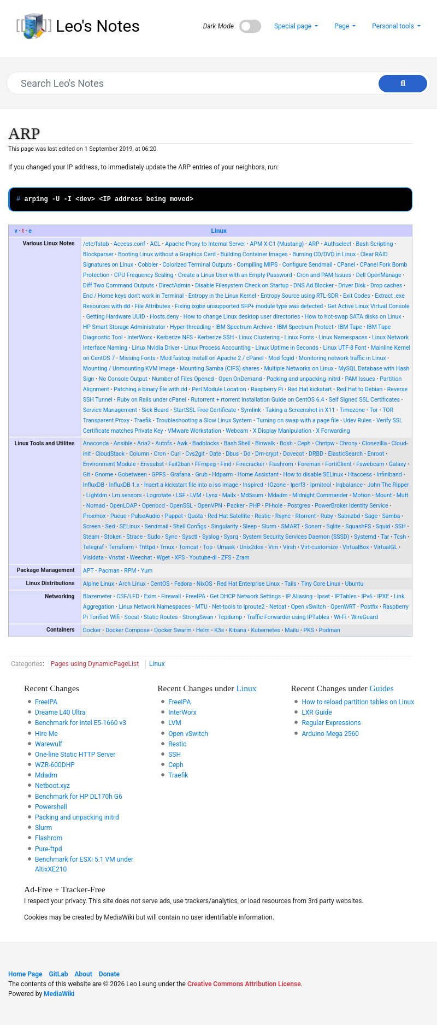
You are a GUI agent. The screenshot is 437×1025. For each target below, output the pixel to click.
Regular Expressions (331, 723)
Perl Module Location (219, 389)
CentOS (159, 583)
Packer (235, 505)
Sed (110, 526)
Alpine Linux (98, 583)
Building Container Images (253, 254)
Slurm (269, 526)
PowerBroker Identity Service (351, 505)
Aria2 (144, 443)
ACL (155, 244)
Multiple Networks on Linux (298, 368)
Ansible (123, 443)
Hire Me (46, 734)
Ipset (323, 596)
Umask (226, 547)
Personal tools (394, 26)
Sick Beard (155, 410)
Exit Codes (356, 295)
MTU (202, 606)
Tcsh (400, 536)
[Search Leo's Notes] (213, 83)
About (83, 974)
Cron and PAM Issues (324, 275)
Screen (92, 526)
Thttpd (147, 547)
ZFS (226, 557)
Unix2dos (252, 547)
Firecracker (250, 464)
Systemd (365, 536)
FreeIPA (195, 596)
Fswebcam (370, 464)
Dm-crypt (267, 453)
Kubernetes (265, 630)
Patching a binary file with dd (150, 389)
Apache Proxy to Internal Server (205, 244)
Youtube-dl (203, 557)
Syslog (210, 536)
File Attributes (152, 306)
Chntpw (325, 443)
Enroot (376, 453)
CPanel (346, 264)
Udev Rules (358, 420)
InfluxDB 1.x (124, 484)
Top (207, 547)
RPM (130, 570)
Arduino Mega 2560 (330, 734)
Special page (293, 26)
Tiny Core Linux (320, 583)
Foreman (309, 464)
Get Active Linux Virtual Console (369, 306)
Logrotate (158, 495)
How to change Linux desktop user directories (242, 316)
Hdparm (222, 474)
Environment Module (109, 464)
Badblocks (205, 443)
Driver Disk (351, 285)
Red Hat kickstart (310, 389)
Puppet (174, 516)
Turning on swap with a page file (298, 420)
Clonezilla (374, 443)
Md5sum (251, 495)
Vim (273, 547)
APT (88, 570)
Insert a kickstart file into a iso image (191, 484)
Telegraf (93, 547)
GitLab (58, 974)
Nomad (95, 505)
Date (215, 453)
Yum (146, 570)
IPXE (383, 596)
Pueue (118, 516)
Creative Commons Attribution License (244, 984)
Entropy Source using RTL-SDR (299, 295)
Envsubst (152, 464)
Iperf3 (298, 484)
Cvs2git (194, 453)
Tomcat (188, 547)
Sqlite (333, 526)
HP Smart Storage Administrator (124, 327)
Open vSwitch (308, 606)
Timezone (352, 410)
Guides (382, 688)
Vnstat (116, 557)
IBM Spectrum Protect (305, 327)
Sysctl (189, 536)
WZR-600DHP (55, 765)
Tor (373, 410)
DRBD (316, 453)
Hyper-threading (190, 327)
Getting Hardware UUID (115, 316)
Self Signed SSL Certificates (364, 399)
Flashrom (281, 464)
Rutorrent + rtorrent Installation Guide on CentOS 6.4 (257, 399)
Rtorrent (305, 516)
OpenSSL (181, 505)
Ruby (327, 516)
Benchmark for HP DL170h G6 (78, 796)
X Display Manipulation (282, 430)
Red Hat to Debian (359, 389)
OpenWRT (343, 606)
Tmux (167, 547)
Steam (91, 536)
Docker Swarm (172, 630)
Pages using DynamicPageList (95, 664)
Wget (163, 557)
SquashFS (358, 526)
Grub (201, 474)
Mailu (292, 630)
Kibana (237, 630)
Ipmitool (321, 484)
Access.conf (129, 244)
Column (139, 453)
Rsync (283, 516)
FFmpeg (205, 464)
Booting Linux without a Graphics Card (167, 254)
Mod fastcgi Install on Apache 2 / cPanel (212, 358)
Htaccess (360, 474)
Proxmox (94, 516)
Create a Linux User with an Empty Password (235, 275)
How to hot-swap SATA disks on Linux (353, 316)
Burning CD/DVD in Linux (324, 254)
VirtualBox (355, 547)
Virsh (289, 547)
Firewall (171, 596)
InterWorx (139, 337)
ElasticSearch (345, 453)
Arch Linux (132, 583)
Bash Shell (237, 443)
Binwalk (265, 443)
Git (86, 474)
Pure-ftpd (48, 849)
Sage (371, 516)
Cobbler (148, 264)
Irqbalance (349, 484)
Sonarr (313, 526)
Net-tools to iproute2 (238, 606)
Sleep (250, 526)
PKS (309, 630)
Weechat (141, 557)
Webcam (237, 430)
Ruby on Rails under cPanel (151, 399)
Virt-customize (319, 547)
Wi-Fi (340, 617)
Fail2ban (179, 464)
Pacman (109, 570)
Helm (203, 630)
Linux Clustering (259, 337)
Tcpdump (230, 617)
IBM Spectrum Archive (243, 327)
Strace (134, 536)
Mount (383, 495)
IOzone (277, 484)
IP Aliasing (299, 596)
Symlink (251, 410)
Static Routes (161, 617)
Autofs (163, 443)
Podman (329, 630)
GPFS (158, 474)
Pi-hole (273, 505)
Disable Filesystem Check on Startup (241, 285)
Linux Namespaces (343, 337)
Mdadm (277, 495)
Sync (171, 536)
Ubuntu (354, 583)
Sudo (154, 536)
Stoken (113, 536)
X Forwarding (333, 430)
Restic (262, 516)
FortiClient (338, 464)
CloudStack (110, 453)
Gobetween (132, 474)
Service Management (110, 410)
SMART (290, 526)
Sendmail (157, 526)
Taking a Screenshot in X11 (300, 410)
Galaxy (397, 464)
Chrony (348, 443)
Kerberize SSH (216, 337)
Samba (391, 516)
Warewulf (48, 744)
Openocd (153, 505)
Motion (361, 495)
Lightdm (97, 495)
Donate (109, 974)
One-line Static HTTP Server (75, 754)
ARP (314, 244)
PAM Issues (360, 378)
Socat (132, 617)
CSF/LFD (127, 596)
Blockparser (98, 254)
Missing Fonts (138, 358)
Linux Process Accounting (217, 347)
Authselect (337, 244)
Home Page (25, 974)
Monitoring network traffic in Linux (342, 358)
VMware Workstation (194, 430)
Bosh (286, 443)
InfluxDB (93, 484)
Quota (195, 516)
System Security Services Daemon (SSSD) (296, 536)
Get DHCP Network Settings (245, 596)
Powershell (51, 807)
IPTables (345, 596)
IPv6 (367, 596)
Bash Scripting (374, 244)
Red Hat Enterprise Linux (248, 583)
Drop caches (386, 285)
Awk (182, 443)
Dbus (232, 453)
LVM (196, 495)
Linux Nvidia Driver (156, 347)
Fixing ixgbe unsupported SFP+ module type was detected (249, 306)
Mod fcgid (281, 358)
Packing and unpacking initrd (303, 378)
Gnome (104, 474)
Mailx (229, 495)
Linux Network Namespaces (155, 606)
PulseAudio (145, 516)
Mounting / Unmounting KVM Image (129, 368)
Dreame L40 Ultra (60, 712)
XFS (179, 557)
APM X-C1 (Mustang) (277, 244)
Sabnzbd (349, 516)
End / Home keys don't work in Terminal (133, 295)
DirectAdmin (175, 285)
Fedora (183, 583)
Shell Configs (189, 526)
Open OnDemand (240, 378)
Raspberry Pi (267, 389)
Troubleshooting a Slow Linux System (204, 420)
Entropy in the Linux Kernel (222, 295)
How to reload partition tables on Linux (358, 702)
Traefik (142, 420)
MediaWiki (59, 994)
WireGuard (364, 617)
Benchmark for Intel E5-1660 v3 (80, 723)
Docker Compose (127, 630)
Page (342, 26)
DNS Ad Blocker (313, 285)
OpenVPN (209, 505)
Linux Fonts (299, 337)
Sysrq (231, 536)
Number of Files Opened (183, 378)
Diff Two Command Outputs (118, 285)
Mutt (403, 495)
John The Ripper (388, 484)
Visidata (93, 557)
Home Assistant (258, 474)
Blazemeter (97, 596)
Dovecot (293, 453)
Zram (243, 557)
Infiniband (388, 474)
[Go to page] (403, 83)
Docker (92, 630)
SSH (400, 526)
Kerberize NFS (175, 337)
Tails (291, 583)
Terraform (121, 547)
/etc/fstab (96, 244)
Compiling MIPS (257, 264)
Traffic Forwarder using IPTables (288, 617)
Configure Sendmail (307, 264)
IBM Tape (350, 327)
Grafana (180, 474)
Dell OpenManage (378, 275)
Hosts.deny (164, 316)
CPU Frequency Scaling (144, 275)
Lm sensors (127, 495)
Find (226, 464)
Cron (159, 453)
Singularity (224, 526)
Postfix (370, 606)
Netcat (277, 606)
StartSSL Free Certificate (204, 410)
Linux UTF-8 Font (344, 347)
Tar (385, 536)
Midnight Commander (320, 495)
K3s (219, 630)
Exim (150, 596)
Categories (27, 664)
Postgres (298, 505)
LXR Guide (317, 712)
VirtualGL (386, 547)
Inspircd (253, 484)
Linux (219, 230)
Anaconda (96, 443)
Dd (247, 453)
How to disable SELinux (313, 474)
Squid (383, 526)
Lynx (211, 495)
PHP (255, 505)
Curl (175, 453)
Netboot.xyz (52, 786)
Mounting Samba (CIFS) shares (219, 368)
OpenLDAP (124, 505)
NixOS (204, 583)
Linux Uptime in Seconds (286, 347)
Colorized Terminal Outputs (197, 264)
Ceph (303, 443)
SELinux (130, 526)
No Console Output (123, 378)
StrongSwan (198, 617)
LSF (181, 495)
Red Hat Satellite (229, 516)
